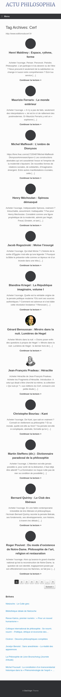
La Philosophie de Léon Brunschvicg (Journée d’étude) (27, 658)
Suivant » (50, 587)
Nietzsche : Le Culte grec (17, 603)
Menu (6, 16)
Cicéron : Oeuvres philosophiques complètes (27, 639)
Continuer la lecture (30, 80)
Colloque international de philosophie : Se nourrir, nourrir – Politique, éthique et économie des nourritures (29, 630)
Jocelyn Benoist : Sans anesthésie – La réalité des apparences (29, 648)
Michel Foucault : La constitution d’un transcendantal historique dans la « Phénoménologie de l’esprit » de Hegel (30, 669)
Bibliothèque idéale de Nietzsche (21, 611)
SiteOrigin (28, 691)
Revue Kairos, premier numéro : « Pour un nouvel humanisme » (29, 620)
